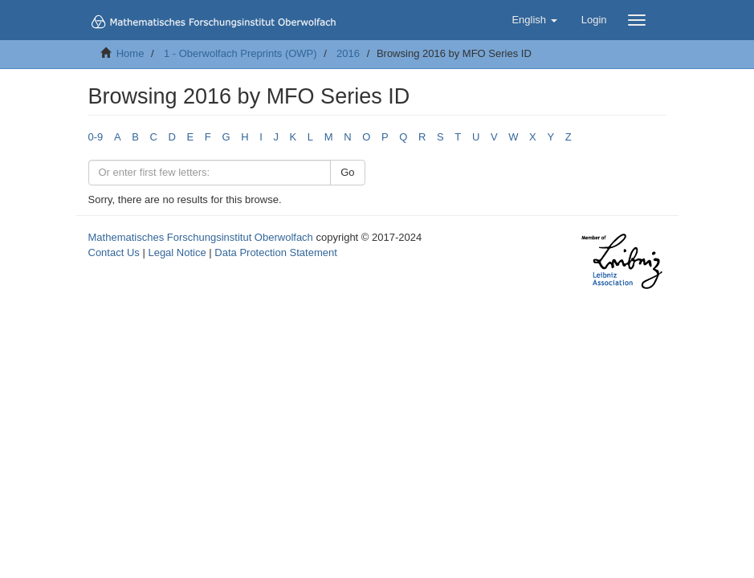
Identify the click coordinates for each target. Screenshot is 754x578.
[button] (534, 20)
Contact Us (114, 252)
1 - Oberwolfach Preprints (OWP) (240, 53)
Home (130, 53)
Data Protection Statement (275, 252)
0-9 (96, 137)
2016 (348, 53)
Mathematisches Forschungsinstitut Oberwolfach (200, 237)
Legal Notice (177, 252)
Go (347, 172)
